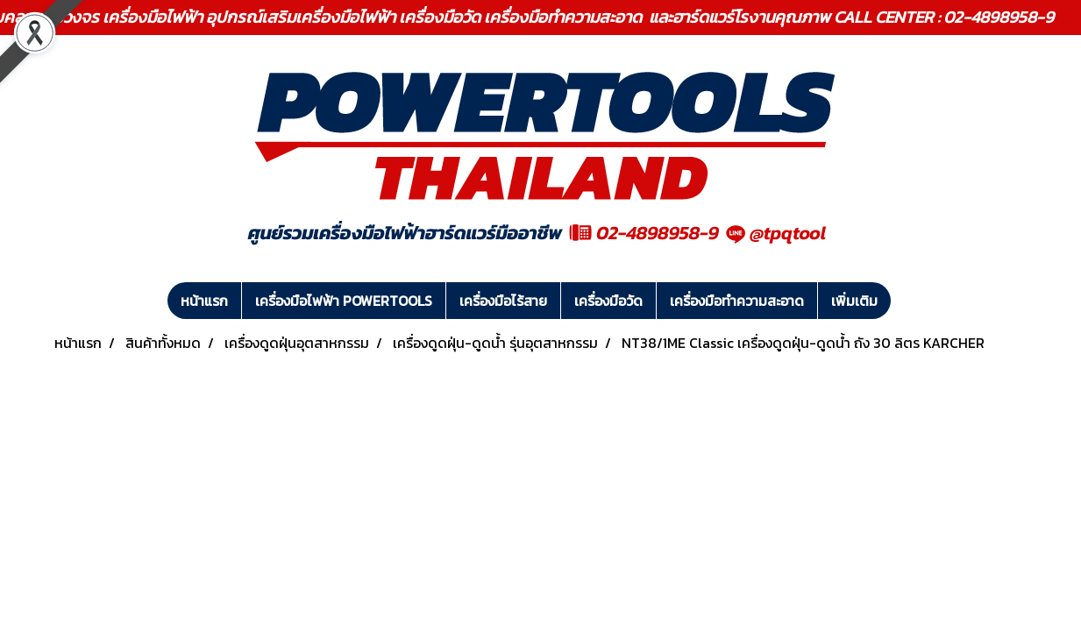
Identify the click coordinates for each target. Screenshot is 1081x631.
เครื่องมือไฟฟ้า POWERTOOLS (343, 300)
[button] (907, 301)
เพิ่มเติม (854, 300)
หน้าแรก (204, 300)
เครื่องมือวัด (608, 300)
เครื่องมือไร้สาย (503, 300)
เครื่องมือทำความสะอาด (737, 300)
